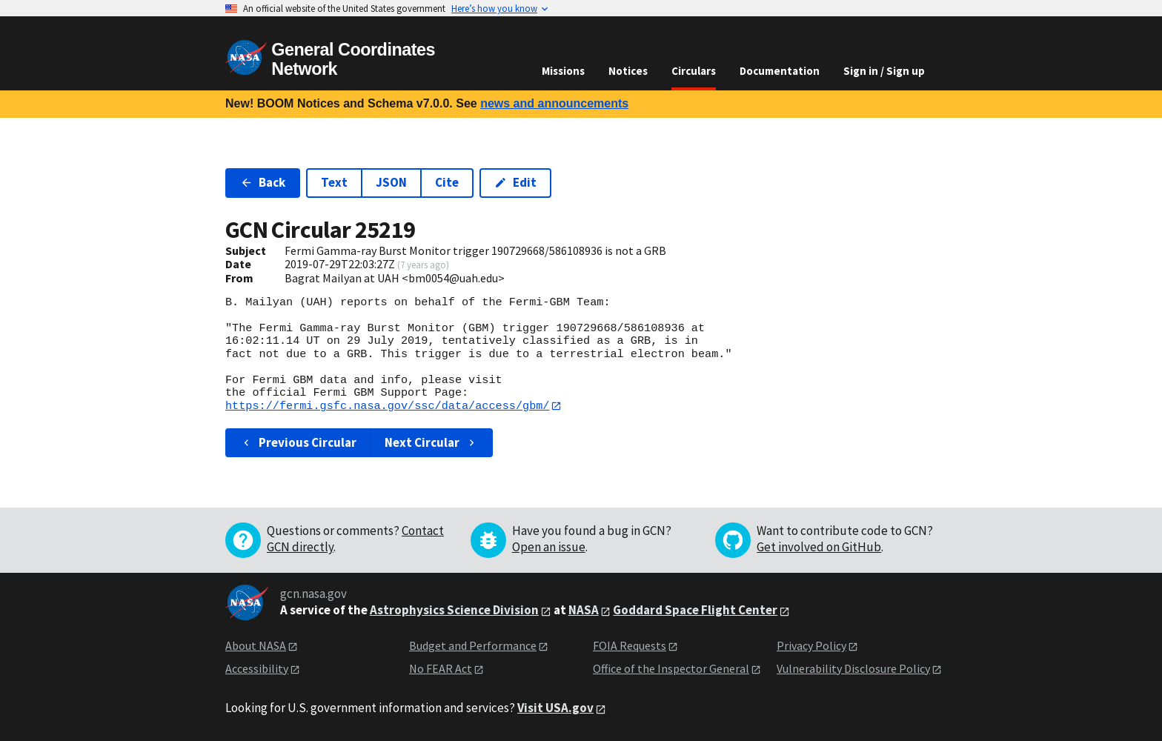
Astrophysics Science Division (454, 610)
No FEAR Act (440, 668)
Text (334, 182)
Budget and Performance (473, 646)
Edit (515, 182)
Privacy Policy (811, 646)
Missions (563, 71)
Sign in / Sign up (884, 71)
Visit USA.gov (555, 708)
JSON (391, 182)
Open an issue (548, 547)
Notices (628, 71)
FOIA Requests (629, 646)
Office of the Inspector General (671, 668)
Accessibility (256, 668)
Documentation (780, 71)
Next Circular (431, 442)
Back (262, 182)
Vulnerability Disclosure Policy (853, 668)
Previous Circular (298, 442)
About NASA (255, 646)
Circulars (693, 71)
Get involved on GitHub (819, 547)
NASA (583, 610)
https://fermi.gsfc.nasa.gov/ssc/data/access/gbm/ (387, 406)
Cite (447, 182)
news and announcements (554, 103)
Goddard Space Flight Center (695, 610)
